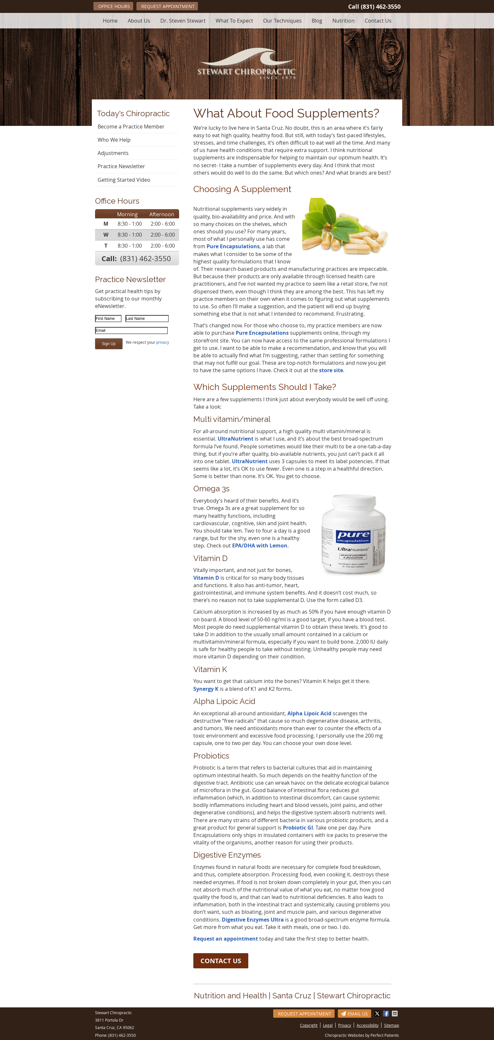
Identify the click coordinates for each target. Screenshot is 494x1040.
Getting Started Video (124, 179)
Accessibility (368, 1025)
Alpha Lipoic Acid (309, 713)
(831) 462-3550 (381, 7)
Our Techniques (282, 20)
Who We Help (114, 139)
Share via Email (395, 1013)
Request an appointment (225, 938)
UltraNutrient (235, 438)
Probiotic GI (298, 827)
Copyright (308, 1025)
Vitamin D (206, 577)
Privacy (344, 1025)
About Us (139, 20)
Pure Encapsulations (233, 246)
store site (331, 370)
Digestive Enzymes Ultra (253, 919)
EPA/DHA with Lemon (259, 545)
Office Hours (114, 6)
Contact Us (378, 20)
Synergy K (206, 688)
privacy (162, 342)
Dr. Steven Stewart (183, 20)
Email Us (354, 1014)
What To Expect (234, 20)
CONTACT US (220, 960)
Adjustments (113, 153)
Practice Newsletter (121, 166)
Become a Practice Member (131, 126)
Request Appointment (168, 6)
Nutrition (343, 20)
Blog (317, 20)
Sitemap (391, 1025)
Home (110, 20)
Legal (328, 1025)
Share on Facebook (386, 1013)
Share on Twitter (377, 1013)
